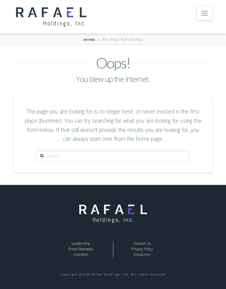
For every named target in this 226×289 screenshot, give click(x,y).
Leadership (81, 243)
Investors (80, 254)
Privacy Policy (142, 249)
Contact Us (142, 243)
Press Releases (81, 249)
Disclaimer (142, 254)
